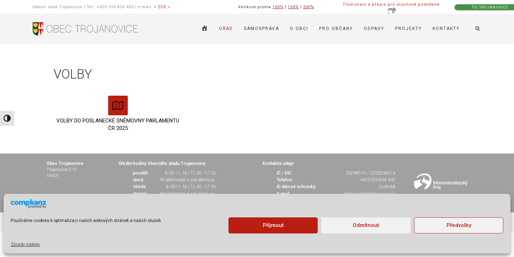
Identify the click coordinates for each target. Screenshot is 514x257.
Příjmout (273, 225)
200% (308, 7)
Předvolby (459, 225)
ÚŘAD (226, 28)
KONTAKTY (446, 28)
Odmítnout (366, 225)
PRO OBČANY (336, 28)
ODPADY (374, 28)
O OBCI (299, 28)
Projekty (408, 28)
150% (293, 7)
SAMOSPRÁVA (261, 28)
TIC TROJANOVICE (490, 7)
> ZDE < (162, 7)
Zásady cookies (25, 244)
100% (277, 7)
